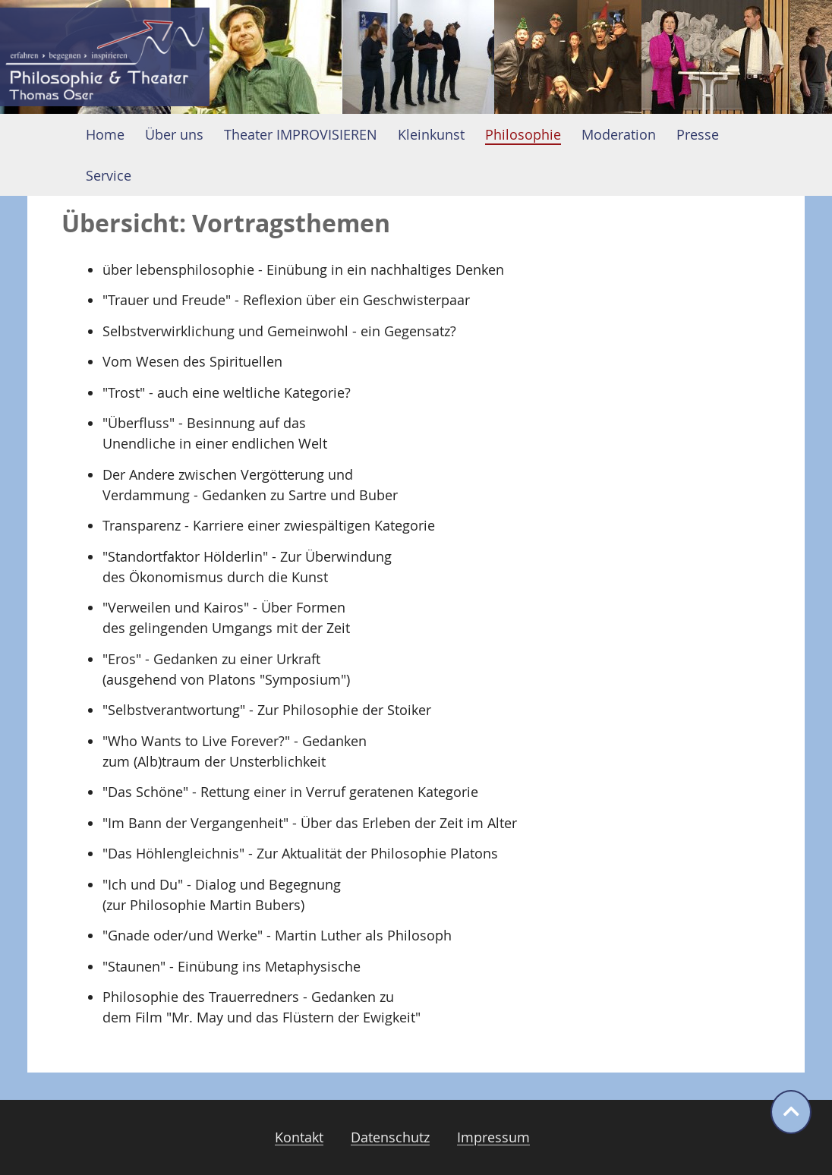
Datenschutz (390, 1137)
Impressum (493, 1137)
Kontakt (299, 1137)
